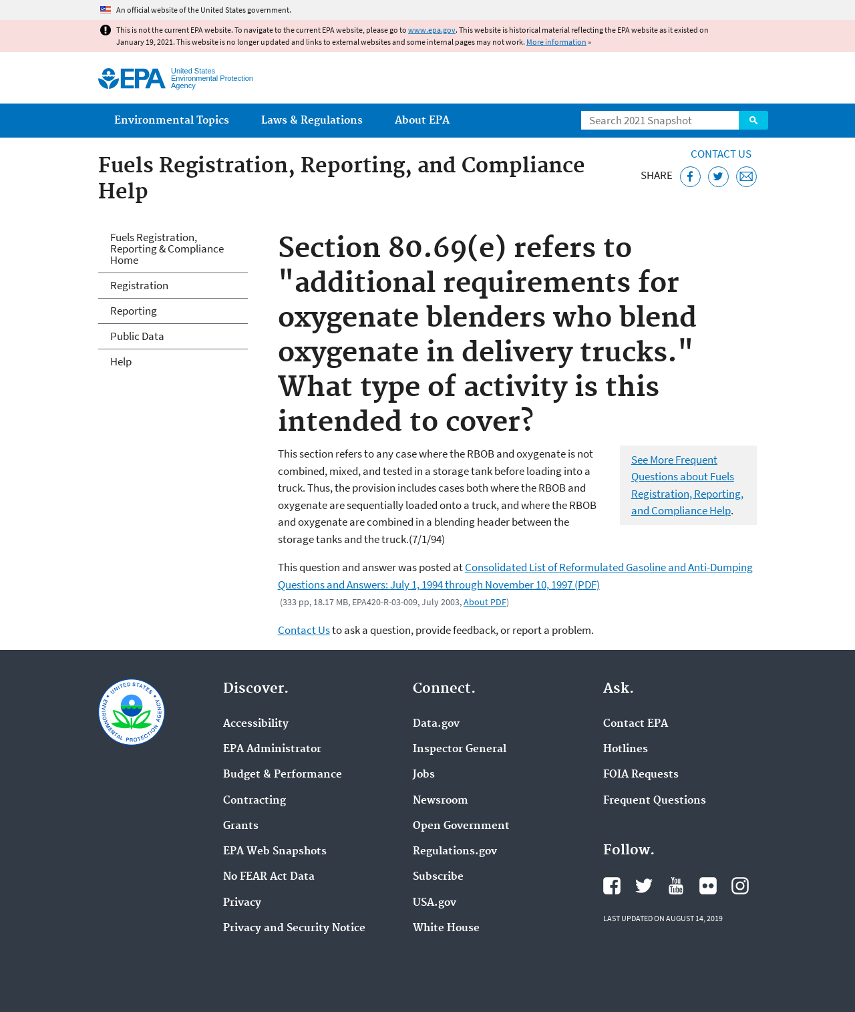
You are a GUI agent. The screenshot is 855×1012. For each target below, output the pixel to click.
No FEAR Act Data (269, 877)
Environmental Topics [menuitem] (171, 120)
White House (446, 928)
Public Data (137, 336)
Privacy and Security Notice (294, 928)
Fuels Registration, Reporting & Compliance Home (167, 248)
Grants (241, 826)
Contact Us (721, 153)
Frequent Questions (654, 801)
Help (121, 361)
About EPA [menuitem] (422, 120)
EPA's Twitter (644, 885)
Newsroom (440, 801)
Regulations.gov (455, 852)
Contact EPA (635, 724)
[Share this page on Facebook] (690, 176)
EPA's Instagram (740, 885)
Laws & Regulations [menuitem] (312, 120)
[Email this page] (746, 176)
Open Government (461, 826)
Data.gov (436, 724)
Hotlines (625, 749)
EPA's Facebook (612, 885)
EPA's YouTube (676, 885)
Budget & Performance (282, 775)
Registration (139, 285)
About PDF (485, 602)
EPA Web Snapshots (275, 852)
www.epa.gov (432, 30)
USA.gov (434, 903)
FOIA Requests (641, 775)
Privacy (242, 903)
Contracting (254, 801)
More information (556, 42)
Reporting (133, 310)
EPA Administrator (272, 749)
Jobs (424, 775)
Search (753, 120)
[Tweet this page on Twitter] (718, 176)
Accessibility (256, 724)
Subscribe (438, 877)
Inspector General (459, 749)
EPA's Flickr (708, 885)
